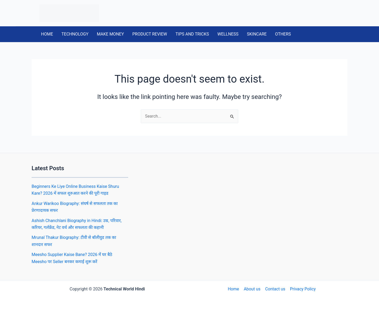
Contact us (275, 288)
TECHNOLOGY (74, 34)
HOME (47, 34)
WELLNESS (227, 34)
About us (252, 288)
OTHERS (283, 34)
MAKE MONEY (110, 34)
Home (234, 288)
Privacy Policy (302, 288)
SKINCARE (257, 34)
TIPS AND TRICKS (192, 34)
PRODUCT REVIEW (149, 34)
